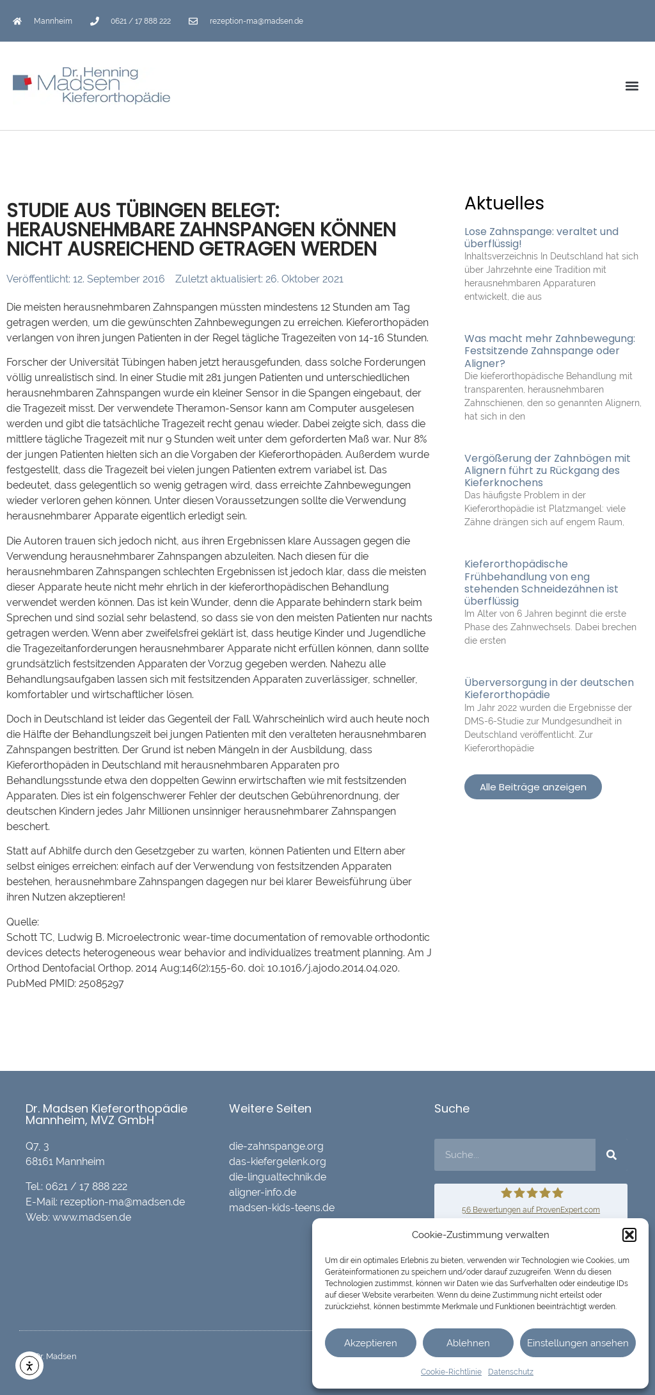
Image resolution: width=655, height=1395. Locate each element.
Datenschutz (510, 1371)
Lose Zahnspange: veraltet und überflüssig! (541, 237)
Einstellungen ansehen (578, 1343)
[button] (629, 1234)
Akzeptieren (370, 1343)
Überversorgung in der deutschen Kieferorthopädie (549, 688)
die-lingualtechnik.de (277, 1177)
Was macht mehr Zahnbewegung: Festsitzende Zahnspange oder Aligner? (549, 350)
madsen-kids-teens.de (282, 1208)
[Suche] (611, 1155)
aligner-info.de (262, 1192)
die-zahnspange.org (276, 1146)
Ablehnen (468, 1343)
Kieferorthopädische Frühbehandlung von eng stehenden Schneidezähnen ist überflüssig (541, 582)
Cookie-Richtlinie (451, 1371)
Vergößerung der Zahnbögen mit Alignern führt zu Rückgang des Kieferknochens (547, 470)
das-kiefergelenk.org (277, 1161)
